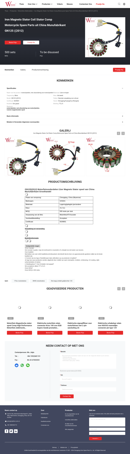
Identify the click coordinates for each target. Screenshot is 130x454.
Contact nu (67, 396)
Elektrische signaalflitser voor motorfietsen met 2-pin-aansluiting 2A (80, 325)
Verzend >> (95, 438)
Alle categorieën (69, 429)
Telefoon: (64, 385)
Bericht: (63, 351)
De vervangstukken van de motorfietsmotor (72, 414)
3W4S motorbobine (39, 281)
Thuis (6, 11)
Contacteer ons (45, 425)
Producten (13, 11)
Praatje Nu (31, 42)
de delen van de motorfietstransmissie (71, 424)
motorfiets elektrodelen (25, 11)
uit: (62, 375)
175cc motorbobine (20, 281)
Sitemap (54, 447)
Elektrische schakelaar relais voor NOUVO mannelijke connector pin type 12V (109, 325)
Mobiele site (63, 447)
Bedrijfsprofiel (44, 413)
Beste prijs (13, 42)
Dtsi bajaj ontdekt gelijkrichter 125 (61, 281)
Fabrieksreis (44, 417)
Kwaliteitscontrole (46, 421)
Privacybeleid (74, 447)
